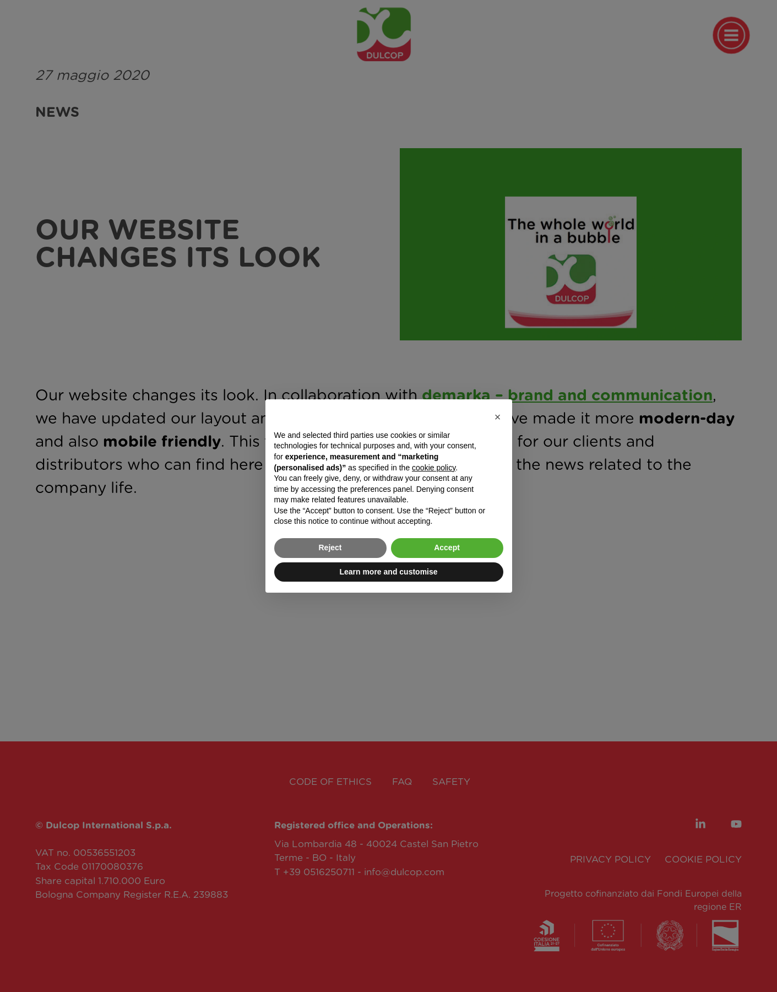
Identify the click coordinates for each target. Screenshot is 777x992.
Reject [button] (329, 547)
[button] (498, 417)
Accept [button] (447, 547)
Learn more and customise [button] (388, 571)
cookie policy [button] (433, 467)
